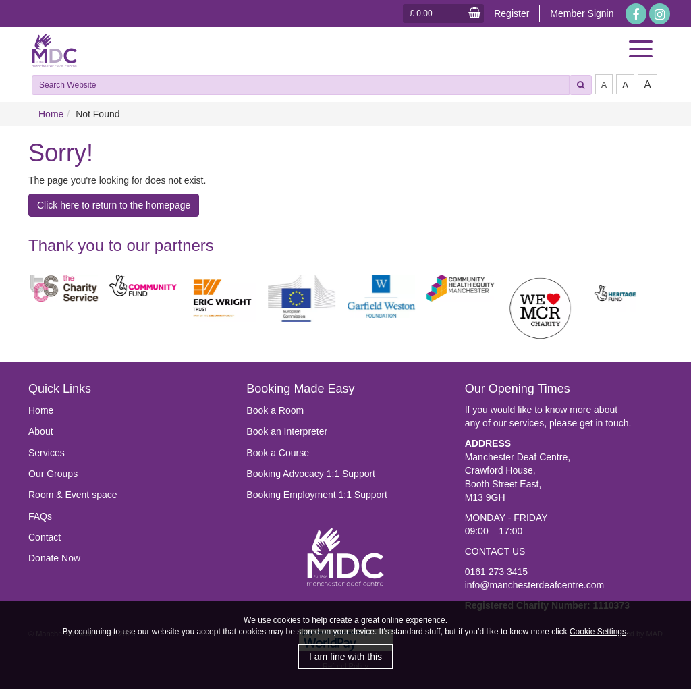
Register (511, 13)
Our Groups (53, 473)
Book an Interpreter (286, 431)
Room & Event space (72, 494)
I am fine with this (345, 656)
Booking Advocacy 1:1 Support (310, 473)
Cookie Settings (598, 631)
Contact (44, 537)
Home (50, 114)
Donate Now (54, 558)
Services (46, 452)
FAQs (40, 516)
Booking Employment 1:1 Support (316, 494)
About (40, 431)
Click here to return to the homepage (113, 205)
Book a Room (275, 410)
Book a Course (277, 452)
